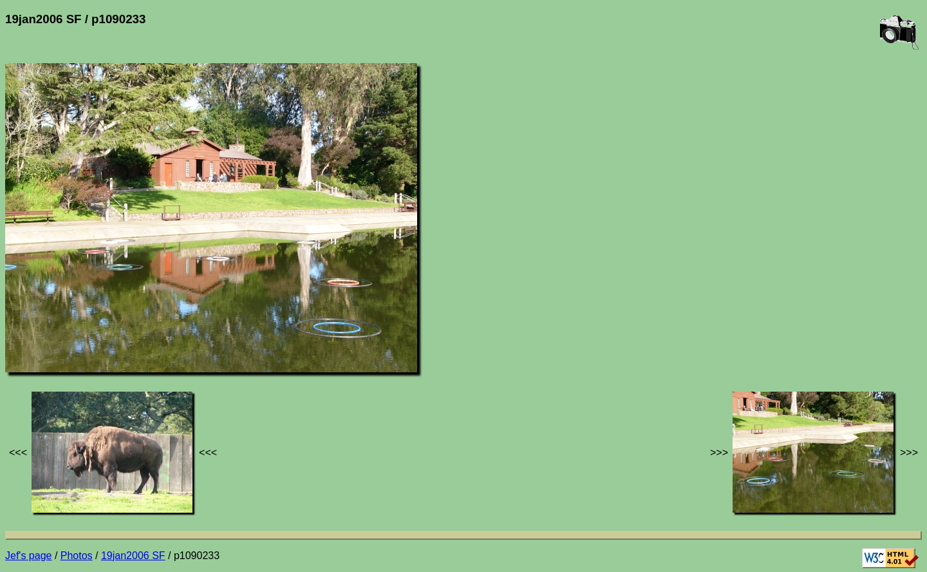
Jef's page (28, 555)
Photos (77, 555)
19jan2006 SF (133, 555)
